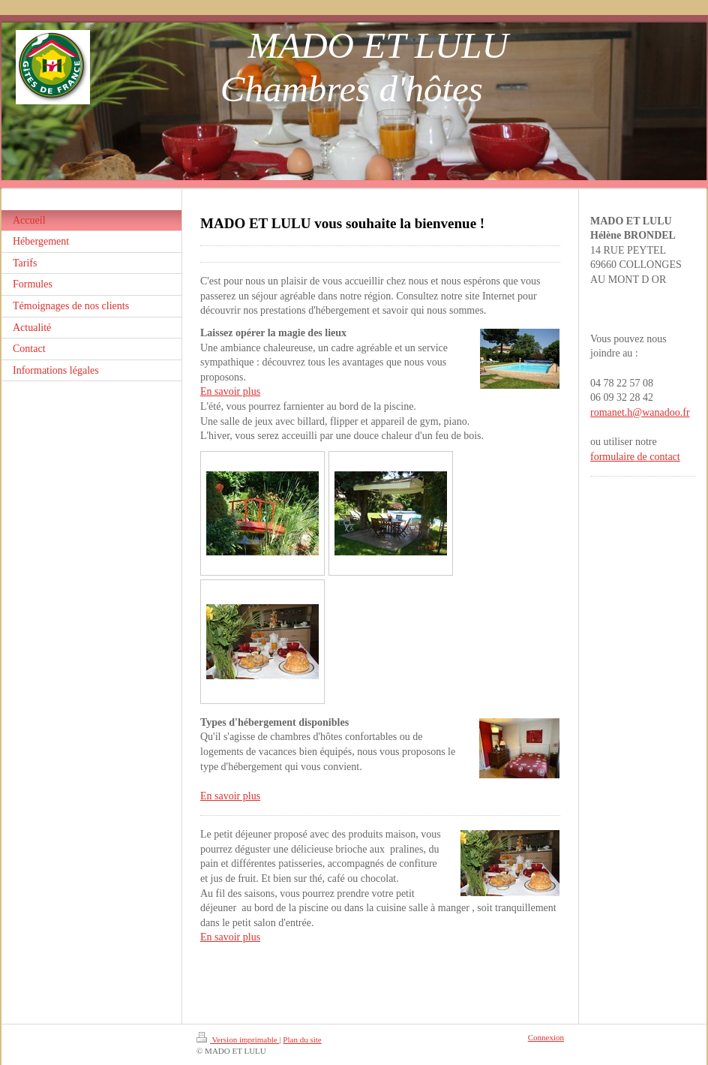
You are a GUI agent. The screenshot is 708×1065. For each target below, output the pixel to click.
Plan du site (302, 1039)
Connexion (546, 1037)
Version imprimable (237, 1039)
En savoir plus (230, 391)
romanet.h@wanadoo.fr (640, 412)
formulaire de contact (635, 456)
